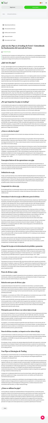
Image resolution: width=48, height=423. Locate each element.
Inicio (4, 14)
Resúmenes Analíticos (9, 25)
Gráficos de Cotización (9, 32)
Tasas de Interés (7, 36)
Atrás (5, 408)
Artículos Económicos (11, 14)
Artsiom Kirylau (7, 51)
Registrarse (12, 7)
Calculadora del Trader (9, 40)
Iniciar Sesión (35, 7)
